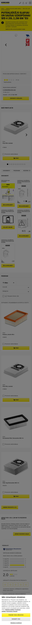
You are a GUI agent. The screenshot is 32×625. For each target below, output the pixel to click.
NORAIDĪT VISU (16, 619)
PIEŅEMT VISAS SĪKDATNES (16, 615)
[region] (16, 610)
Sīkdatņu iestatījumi (16, 623)
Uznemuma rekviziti (11, 611)
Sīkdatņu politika (9, 609)
